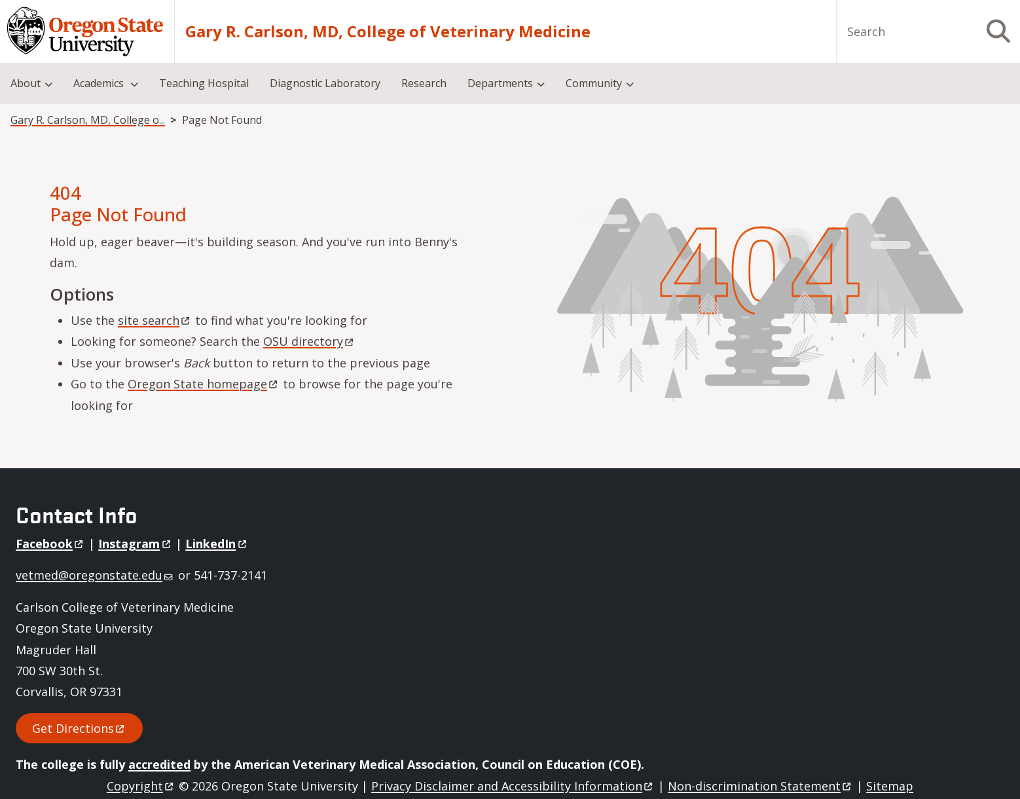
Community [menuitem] (594, 83)
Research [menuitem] (423, 83)
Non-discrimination (760, 786)
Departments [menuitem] (500, 83)
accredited (159, 764)
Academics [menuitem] (99, 83)
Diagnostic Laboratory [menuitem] (325, 83)
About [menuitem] (25, 83)
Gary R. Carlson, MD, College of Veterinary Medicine (388, 31)
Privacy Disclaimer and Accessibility (513, 786)
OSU (309, 341)
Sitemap (889, 786)
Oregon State (204, 384)
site (155, 320)
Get (79, 728)
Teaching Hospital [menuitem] (204, 83)
